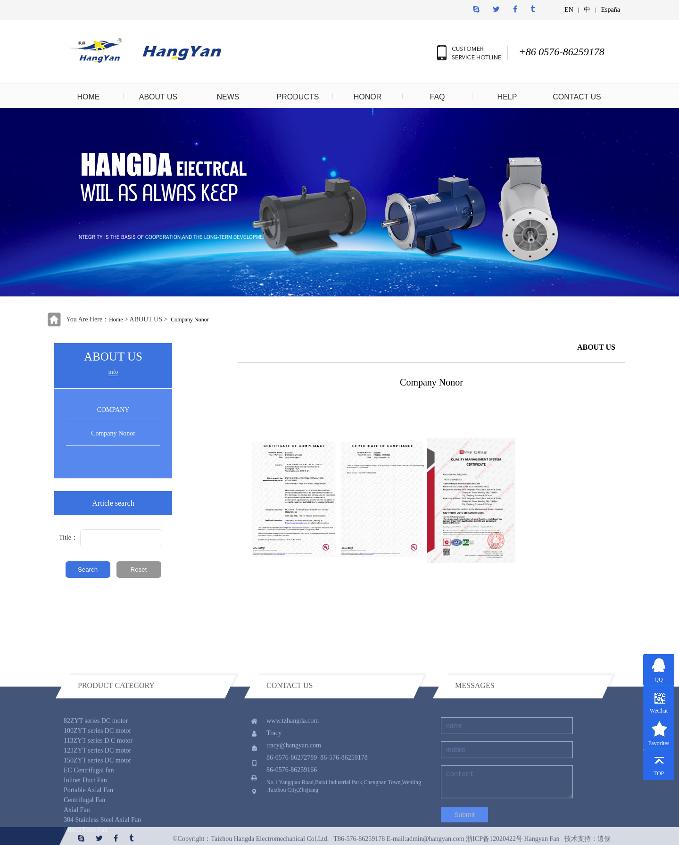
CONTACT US (577, 97)
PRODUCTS (298, 97)
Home (116, 319)
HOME (88, 97)
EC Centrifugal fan (89, 817)
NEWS (228, 97)
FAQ (437, 97)
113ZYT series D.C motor (98, 787)
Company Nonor (189, 319)
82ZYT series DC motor (96, 767)
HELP (507, 97)
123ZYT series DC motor (97, 797)
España (610, 9)
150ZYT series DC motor (97, 807)
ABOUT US (158, 97)
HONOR (368, 97)
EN (568, 9)
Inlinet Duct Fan (85, 827)
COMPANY (113, 409)
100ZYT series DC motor (97, 777)
